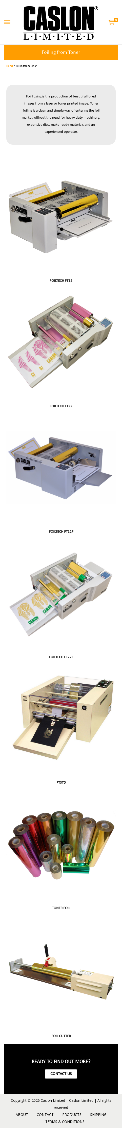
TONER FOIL (61, 908)
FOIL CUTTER (61, 1036)
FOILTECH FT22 (61, 406)
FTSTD (61, 783)
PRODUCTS (72, 1114)
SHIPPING (98, 1114)
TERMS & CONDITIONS (65, 1121)
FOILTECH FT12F (61, 532)
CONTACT (45, 1114)
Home (9, 66)
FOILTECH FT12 (61, 281)
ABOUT (22, 1114)
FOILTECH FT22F (61, 657)
